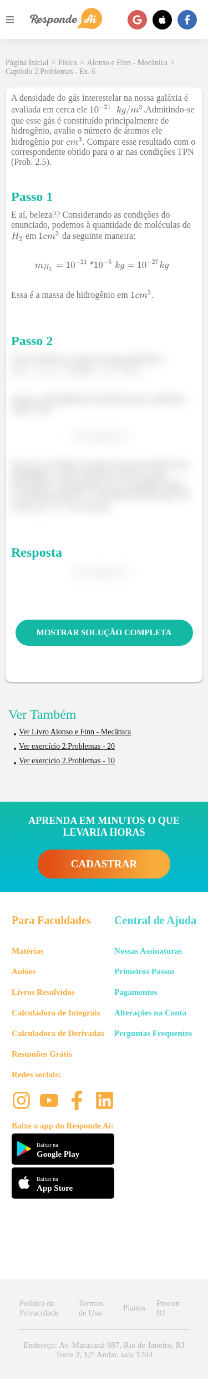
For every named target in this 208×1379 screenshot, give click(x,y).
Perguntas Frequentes (153, 1033)
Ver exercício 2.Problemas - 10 (67, 761)
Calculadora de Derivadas (58, 1033)
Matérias (27, 950)
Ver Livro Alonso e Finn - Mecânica (75, 732)
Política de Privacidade (39, 1308)
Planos (134, 1307)
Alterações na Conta (150, 1012)
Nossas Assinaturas (148, 950)
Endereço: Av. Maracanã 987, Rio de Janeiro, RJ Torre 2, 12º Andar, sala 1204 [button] (103, 1350)
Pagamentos (136, 992)
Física (67, 62)
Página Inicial (27, 62)
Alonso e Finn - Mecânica (127, 62)
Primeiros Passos (144, 971)
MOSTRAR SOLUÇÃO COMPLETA (104, 632)
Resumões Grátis (42, 1053)
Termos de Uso (90, 1308)
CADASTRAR (104, 864)
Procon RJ (168, 1308)
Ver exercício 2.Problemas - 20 (67, 746)
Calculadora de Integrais (56, 1012)
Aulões (23, 971)
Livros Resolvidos (43, 992)
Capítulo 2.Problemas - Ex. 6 (51, 71)
